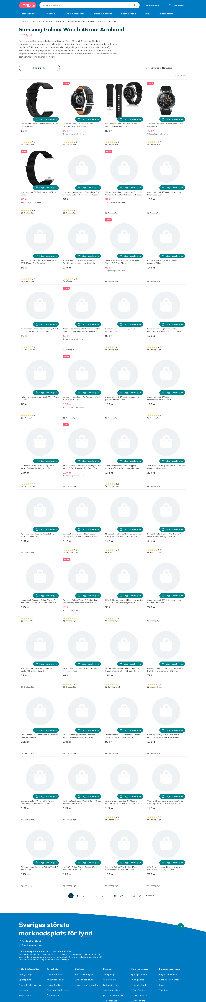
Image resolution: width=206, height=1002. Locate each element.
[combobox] (89, 5)
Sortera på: (156, 67)
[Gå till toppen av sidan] (181, 926)
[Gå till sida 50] (134, 895)
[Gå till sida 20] (121, 895)
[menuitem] (29, 14)
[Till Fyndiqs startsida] (27, 5)
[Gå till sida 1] (71, 895)
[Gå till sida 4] (89, 895)
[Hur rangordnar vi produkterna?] (147, 67)
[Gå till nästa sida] (150, 895)
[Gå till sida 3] (83, 895)
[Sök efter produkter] (135, 5)
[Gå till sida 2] (77, 895)
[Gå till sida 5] (96, 895)
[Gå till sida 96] (140, 895)
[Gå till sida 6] (102, 895)
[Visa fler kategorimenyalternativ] (184, 14)
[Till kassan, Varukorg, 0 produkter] (176, 5)
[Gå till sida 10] (115, 895)
